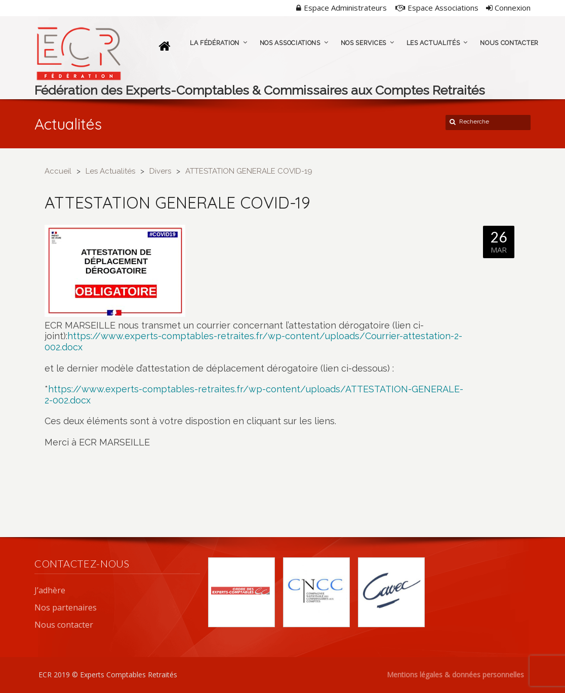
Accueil (58, 171)
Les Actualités (110, 171)
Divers (160, 171)
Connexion (508, 8)
